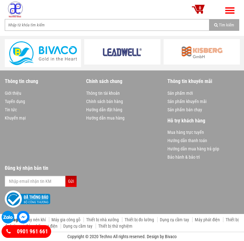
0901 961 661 (27, 231)
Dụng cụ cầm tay (174, 219)
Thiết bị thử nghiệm (115, 226)
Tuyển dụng (15, 101)
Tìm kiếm (224, 25)
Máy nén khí (35, 219)
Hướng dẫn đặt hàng (104, 109)
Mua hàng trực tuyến (185, 132)
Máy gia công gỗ (65, 219)
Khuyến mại (15, 117)
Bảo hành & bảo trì (183, 157)
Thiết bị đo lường (139, 219)
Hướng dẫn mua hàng (105, 117)
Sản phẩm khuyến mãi (187, 101)
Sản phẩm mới (180, 93)
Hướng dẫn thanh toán (187, 140)
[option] (43, 53)
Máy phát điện (207, 219)
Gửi (71, 181)
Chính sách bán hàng (104, 101)
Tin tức (11, 109)
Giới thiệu (13, 93)
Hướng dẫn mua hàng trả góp (193, 148)
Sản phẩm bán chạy (184, 109)
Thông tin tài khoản (103, 93)
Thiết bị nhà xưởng (102, 219)
